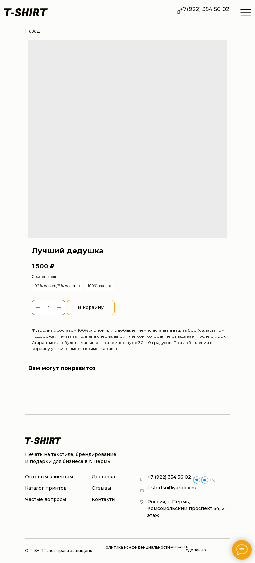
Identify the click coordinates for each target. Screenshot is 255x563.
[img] (204, 480)
